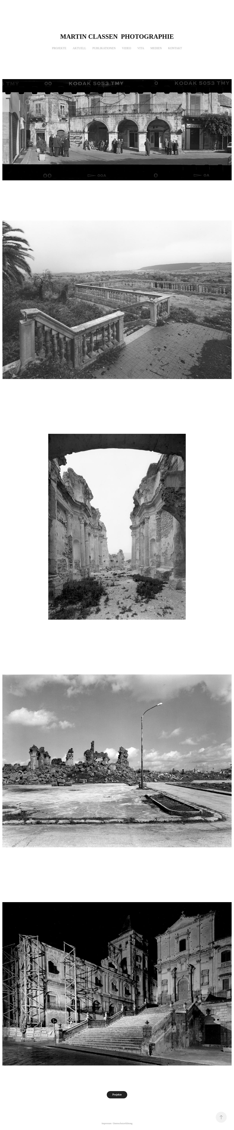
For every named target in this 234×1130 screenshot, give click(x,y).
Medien (156, 48)
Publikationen (104, 48)
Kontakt (175, 48)
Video (126, 48)
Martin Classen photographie (117, 36)
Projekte (59, 48)
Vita (140, 48)
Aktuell (79, 48)
